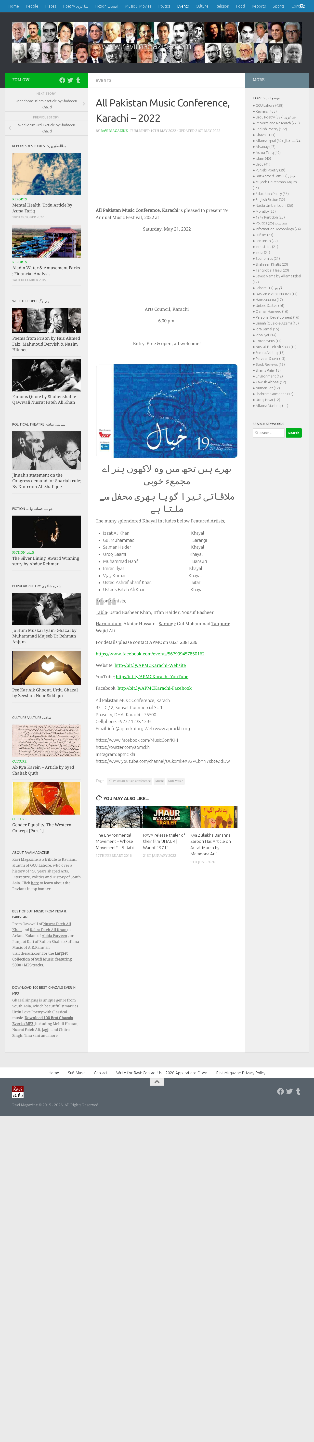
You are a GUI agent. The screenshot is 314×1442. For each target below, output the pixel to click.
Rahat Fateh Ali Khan (48, 930)
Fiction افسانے (106, 6)
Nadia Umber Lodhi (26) (274, 205)
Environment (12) (269, 376)
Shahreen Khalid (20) (272, 264)
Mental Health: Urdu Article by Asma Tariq (42, 208)
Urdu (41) (263, 164)
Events (183, 6)
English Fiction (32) (270, 199)
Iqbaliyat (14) (266, 335)
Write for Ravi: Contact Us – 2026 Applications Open (161, 1073)
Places (50, 6)
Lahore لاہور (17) (269, 288)
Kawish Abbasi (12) (271, 382)
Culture (202, 6)
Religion (222, 6)
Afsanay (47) (265, 146)
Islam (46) (263, 158)
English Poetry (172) (271, 129)
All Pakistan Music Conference (129, 781)
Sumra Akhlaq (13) (270, 353)
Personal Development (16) (277, 317)
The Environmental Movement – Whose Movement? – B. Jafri (115, 841)
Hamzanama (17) (269, 300)
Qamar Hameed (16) (272, 311)
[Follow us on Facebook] (62, 80)
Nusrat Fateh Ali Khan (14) (276, 347)
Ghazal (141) (265, 135)
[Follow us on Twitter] (70, 80)
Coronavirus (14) (269, 341)
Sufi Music (175, 781)
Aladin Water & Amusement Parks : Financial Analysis (46, 271)
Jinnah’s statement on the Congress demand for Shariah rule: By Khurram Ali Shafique (46, 481)
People (32, 6)
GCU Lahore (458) (269, 105)
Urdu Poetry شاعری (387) (276, 117)
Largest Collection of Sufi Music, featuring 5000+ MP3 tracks (42, 960)
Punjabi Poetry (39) (270, 170)
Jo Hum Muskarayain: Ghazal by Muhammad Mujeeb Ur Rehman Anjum (44, 636)
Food (240, 6)
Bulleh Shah (50, 942)
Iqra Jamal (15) (267, 329)
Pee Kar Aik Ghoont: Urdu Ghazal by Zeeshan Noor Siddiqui (45, 693)
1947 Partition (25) (270, 217)
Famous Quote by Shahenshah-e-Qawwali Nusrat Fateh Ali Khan (44, 400)
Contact (100, 1073)
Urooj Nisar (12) (268, 400)
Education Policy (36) (272, 194)
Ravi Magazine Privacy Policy (240, 1073)
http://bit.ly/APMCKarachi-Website (150, 666)
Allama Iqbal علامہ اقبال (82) (278, 141)
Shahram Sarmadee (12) (274, 394)
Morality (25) (266, 211)
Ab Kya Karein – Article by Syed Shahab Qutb (43, 770)
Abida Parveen (54, 936)
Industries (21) (267, 247)
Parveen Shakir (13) (270, 358)
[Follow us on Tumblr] (78, 80)
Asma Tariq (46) (268, 152)
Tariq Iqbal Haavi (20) (272, 270)
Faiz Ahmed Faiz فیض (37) (276, 176)
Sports (279, 6)
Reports (259, 6)
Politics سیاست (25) (271, 223)
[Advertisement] (167, 172)
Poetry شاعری (75, 6)
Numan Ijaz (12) (268, 388)
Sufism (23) (264, 235)
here (35, 883)
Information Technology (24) (278, 229)
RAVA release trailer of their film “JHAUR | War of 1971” (164, 841)
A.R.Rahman (39, 948)
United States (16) (270, 305)
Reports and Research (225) (278, 123)
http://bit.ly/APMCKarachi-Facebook (155, 688)
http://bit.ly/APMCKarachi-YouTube (152, 677)
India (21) (263, 252)
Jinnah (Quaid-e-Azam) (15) (277, 323)
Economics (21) (268, 258)
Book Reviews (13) (270, 364)
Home (13, 6)
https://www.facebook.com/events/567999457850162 (150, 654)
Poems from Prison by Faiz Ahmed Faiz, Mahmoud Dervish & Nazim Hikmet (46, 344)
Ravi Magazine (114, 131)
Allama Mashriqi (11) (272, 405)
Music (159, 781)
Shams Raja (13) (268, 370)
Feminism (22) (267, 241)
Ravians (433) (266, 111)
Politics (164, 6)
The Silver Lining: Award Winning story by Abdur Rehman (45, 561)
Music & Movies (138, 6)
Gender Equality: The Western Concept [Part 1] (41, 828)
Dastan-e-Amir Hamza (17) (277, 294)
